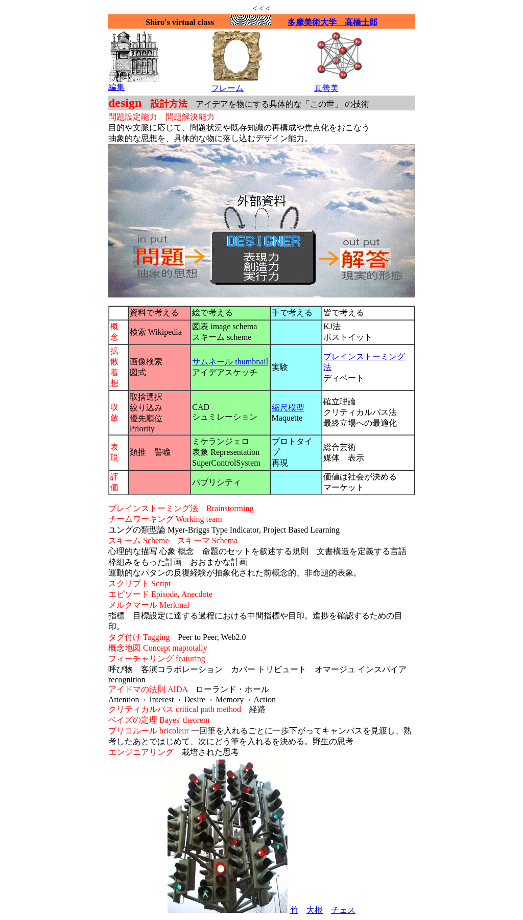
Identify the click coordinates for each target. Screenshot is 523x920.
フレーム (227, 88)
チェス (343, 910)
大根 (314, 910)
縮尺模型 (288, 407)
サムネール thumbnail (230, 361)
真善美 (326, 88)
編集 (116, 87)
